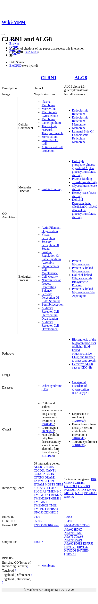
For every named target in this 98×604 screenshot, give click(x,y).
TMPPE (39, 509)
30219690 (78, 420)
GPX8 (82, 489)
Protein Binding (51, 189)
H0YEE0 (83, 550)
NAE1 (79, 493)
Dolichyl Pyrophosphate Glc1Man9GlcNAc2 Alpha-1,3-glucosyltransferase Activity (84, 208)
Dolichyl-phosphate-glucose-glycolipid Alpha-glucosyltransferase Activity (84, 168)
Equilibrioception (52, 304)
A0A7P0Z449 (73, 540)
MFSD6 (69, 493)
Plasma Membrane (48, 103)
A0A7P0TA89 (73, 533)
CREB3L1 (71, 486)
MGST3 (50, 484)
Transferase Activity (84, 182)
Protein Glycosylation (81, 262)
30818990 (78, 445)
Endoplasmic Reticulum (80, 112)
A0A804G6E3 (73, 543)
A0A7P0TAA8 (73, 536)
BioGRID (15, 65)
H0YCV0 (70, 547)
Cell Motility (50, 276)
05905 (38, 521)
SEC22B (39, 488)
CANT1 (51, 470)
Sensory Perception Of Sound (50, 245)
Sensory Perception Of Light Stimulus (51, 297)
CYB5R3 (84, 486)
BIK (93, 479)
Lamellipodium (51, 122)
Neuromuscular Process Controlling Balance (51, 285)
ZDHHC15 (51, 512)
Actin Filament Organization (51, 229)
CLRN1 (48, 77)
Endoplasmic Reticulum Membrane (80, 121)
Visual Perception (48, 236)
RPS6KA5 (90, 493)
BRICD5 (48, 467)
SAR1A (69, 496)
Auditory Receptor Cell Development (50, 325)
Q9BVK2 (70, 554)
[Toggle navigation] (3, 34)
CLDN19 (51, 474)
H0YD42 (82, 547)
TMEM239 (41, 498)
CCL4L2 (39, 474)
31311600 (48, 455)
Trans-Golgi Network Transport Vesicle (52, 130)
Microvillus (49, 108)
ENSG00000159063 (77, 525)
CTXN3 (39, 477)
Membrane (48, 119)
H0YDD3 (70, 550)
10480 (68, 521)
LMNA (91, 489)
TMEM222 (56, 495)
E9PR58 (88, 543)
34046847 (78, 438)
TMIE (53, 505)
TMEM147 (41, 495)
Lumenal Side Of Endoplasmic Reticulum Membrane (83, 137)
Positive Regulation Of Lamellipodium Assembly (51, 257)
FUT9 (50, 481)
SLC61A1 (40, 491)
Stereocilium (50, 136)
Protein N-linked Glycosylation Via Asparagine (83, 292)
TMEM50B (41, 502)
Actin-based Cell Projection (52, 149)
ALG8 (81, 77)
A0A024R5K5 (73, 529)
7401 (37, 516)
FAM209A (71, 489)
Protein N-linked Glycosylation (82, 269)
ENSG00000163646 (46, 525)
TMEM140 (54, 491)
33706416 (48, 424)
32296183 (31, 52)
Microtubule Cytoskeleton (50, 114)
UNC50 (39, 512)
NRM (59, 484)
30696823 (48, 431)
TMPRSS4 (51, 509)
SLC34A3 (51, 488)
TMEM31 (55, 498)
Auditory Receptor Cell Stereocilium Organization (50, 313)
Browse (14, 43)
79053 (68, 516)
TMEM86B (41, 505)
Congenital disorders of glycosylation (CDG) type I (80, 387)
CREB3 (80, 482)
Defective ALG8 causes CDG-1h (82, 365)
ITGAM (39, 484)
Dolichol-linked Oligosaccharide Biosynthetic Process (82, 280)
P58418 (38, 541)
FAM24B (39, 481)
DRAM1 (50, 477)
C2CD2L (39, 470)
